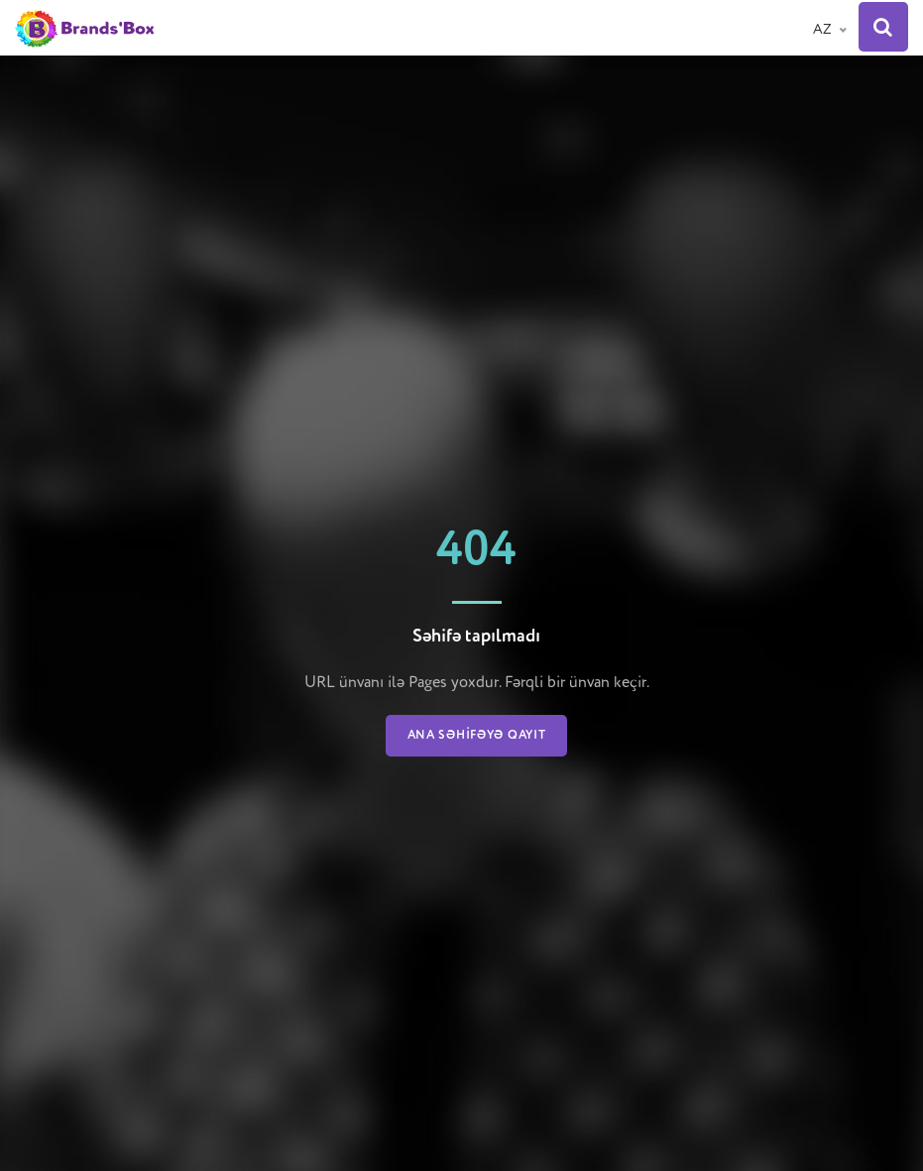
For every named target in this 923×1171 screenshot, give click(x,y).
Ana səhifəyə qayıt (476, 736)
